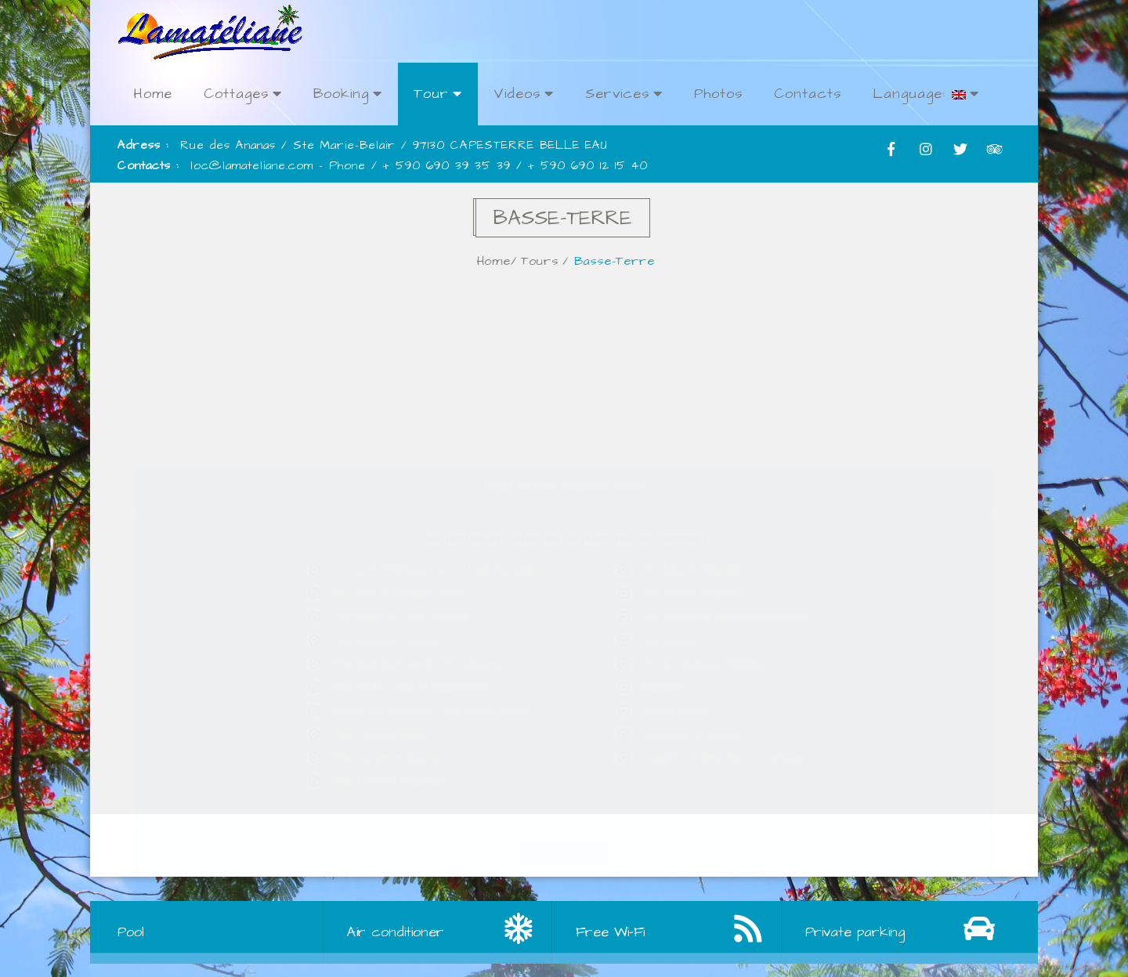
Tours (550, 261)
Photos (718, 93)
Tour (438, 93)
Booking (347, 93)
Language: (926, 93)
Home (152, 93)
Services (624, 93)
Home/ (507, 261)
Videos (524, 93)
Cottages (243, 93)
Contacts (807, 93)
